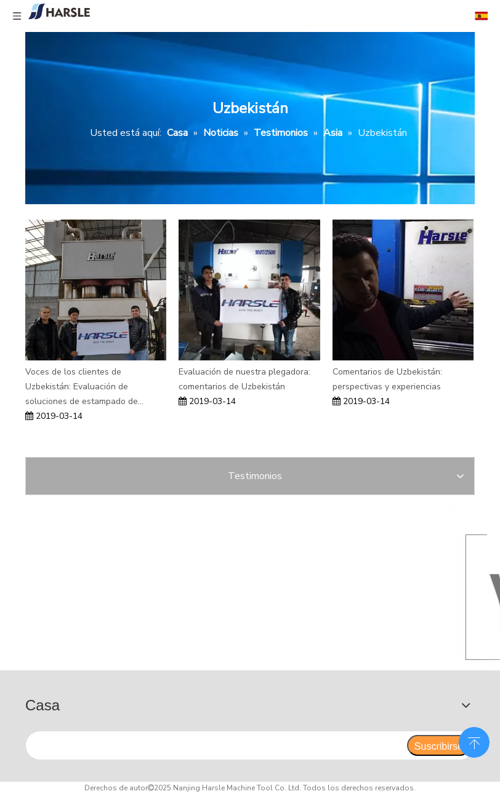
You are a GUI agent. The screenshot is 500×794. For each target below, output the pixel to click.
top (474, 741)
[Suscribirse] (438, 745)
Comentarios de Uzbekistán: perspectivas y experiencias (387, 379)
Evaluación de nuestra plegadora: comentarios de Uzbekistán (244, 379)
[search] (216, 745)
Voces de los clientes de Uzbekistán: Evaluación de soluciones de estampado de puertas (81, 387)
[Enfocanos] (175, 584)
